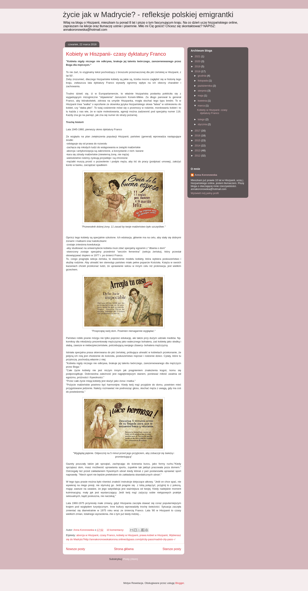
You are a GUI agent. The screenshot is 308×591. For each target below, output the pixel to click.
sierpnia (202, 90)
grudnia (202, 75)
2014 (198, 145)
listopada (203, 80)
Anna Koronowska (206, 174)
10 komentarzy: (116, 529)
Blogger (179, 583)
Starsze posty (172, 549)
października (205, 85)
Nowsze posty (75, 549)
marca (202, 105)
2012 (198, 155)
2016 (198, 135)
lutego (201, 119)
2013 (198, 150)
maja (201, 95)
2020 (198, 61)
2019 (198, 66)
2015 (198, 140)
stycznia (203, 124)
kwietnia (203, 100)
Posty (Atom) (130, 559)
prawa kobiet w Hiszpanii (153, 535)
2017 (198, 130)
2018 (198, 71)
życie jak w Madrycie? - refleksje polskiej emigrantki (148, 14)
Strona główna (124, 549)
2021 (198, 56)
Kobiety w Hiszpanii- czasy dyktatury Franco (116, 54)
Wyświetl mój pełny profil (205, 193)
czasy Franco (107, 535)
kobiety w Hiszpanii (127, 535)
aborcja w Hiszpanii (87, 535)
